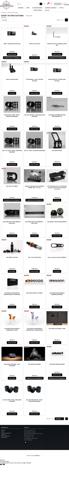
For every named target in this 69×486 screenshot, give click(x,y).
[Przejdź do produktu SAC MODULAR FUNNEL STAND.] (57, 318)
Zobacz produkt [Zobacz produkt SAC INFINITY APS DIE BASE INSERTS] (57, 235)
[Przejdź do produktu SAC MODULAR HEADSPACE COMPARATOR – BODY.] (12, 318)
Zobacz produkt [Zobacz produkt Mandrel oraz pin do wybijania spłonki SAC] (57, 54)
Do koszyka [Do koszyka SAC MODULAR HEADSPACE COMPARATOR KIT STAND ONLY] (12, 307)
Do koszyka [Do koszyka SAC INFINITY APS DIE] (12, 271)
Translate (65, 4)
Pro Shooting (3, 12)
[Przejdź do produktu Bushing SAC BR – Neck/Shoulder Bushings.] (57, 68)
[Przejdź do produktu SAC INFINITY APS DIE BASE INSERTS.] (57, 211)
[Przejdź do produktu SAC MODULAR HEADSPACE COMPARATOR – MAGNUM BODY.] (34, 318)
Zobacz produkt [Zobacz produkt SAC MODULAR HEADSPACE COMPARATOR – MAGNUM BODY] (34, 342)
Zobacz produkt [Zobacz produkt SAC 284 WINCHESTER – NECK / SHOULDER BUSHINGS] (34, 413)
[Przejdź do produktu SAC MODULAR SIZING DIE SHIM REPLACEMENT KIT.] (57, 104)
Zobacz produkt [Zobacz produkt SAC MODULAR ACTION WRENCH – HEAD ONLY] (12, 235)
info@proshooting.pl (31, 432)
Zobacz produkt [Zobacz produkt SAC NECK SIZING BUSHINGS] (57, 375)
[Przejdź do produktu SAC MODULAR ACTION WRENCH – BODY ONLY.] (34, 211)
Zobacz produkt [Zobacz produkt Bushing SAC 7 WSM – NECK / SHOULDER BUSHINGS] (12, 129)
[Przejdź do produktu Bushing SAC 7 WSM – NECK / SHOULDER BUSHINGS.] (12, 104)
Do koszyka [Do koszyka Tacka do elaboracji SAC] (12, 93)
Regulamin (3, 434)
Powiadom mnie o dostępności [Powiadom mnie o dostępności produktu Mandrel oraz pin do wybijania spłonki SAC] (57, 57)
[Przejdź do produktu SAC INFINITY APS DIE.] (12, 247)
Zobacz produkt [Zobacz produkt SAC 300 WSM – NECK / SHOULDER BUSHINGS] (12, 413)
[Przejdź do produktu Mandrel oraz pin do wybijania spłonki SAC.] (57, 33)
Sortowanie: (3, 17)
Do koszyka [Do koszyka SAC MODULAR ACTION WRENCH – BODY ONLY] (34, 235)
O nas (2, 431)
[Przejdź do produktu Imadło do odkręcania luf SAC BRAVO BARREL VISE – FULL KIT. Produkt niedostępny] (34, 175)
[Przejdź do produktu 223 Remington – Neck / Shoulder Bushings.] (34, 68)
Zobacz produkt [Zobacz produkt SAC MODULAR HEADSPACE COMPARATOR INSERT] (57, 307)
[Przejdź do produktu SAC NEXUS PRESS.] (57, 140)
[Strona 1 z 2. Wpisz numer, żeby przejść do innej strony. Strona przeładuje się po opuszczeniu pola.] (61, 20)
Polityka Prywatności (6, 433)
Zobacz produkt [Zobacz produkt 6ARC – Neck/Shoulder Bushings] (12, 54)
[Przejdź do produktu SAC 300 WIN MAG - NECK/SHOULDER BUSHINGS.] (34, 104)
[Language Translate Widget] (60, 3)
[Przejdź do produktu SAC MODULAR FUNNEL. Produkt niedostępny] (34, 353)
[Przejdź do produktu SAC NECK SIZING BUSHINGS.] (57, 353)
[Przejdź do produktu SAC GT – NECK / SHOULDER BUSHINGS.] (34, 140)
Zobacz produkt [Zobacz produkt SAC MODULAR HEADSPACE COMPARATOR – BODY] (12, 342)
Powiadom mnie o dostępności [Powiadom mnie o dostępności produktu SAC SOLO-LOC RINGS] (12, 200)
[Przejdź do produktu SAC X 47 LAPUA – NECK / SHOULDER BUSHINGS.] (12, 140)
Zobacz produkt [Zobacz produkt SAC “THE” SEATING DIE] (34, 271)
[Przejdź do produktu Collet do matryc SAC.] (34, 33)
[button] (41, 4)
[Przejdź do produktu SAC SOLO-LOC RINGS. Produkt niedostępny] (12, 175)
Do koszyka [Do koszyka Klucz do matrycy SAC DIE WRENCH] (57, 271)
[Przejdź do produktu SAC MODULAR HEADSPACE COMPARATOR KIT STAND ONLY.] (12, 282)
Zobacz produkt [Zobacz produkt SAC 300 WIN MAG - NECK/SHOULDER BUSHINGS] (34, 129)
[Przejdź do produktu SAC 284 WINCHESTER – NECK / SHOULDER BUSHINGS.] (34, 389)
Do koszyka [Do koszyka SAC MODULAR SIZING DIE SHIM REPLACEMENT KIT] (57, 129)
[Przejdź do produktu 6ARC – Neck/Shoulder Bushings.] (12, 33)
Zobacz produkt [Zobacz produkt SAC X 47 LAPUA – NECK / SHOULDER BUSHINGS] (12, 164)
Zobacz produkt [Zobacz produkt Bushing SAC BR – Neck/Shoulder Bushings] (57, 93)
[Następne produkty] (59, 418)
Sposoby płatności (5, 436)
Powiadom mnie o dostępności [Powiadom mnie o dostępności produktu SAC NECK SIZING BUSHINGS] (57, 378)
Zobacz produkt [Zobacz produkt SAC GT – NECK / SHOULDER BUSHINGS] (34, 164)
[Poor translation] (3, 465)
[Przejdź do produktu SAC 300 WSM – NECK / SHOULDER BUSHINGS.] (12, 389)
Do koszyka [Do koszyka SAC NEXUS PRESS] (57, 164)
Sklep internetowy (33, 455)
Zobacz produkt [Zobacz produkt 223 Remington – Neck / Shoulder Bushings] (34, 93)
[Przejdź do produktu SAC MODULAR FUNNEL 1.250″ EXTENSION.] (12, 353)
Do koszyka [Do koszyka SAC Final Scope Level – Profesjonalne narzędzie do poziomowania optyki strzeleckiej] (57, 200)
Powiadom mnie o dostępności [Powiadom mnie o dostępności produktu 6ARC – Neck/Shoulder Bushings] (12, 57)
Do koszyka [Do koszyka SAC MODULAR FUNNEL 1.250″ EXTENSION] (12, 378)
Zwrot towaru (4, 437)
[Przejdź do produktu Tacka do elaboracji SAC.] (12, 68)
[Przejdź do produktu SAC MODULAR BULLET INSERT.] (34, 282)
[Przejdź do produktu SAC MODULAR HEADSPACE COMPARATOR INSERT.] (57, 282)
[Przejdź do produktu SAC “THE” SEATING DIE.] (34, 247)
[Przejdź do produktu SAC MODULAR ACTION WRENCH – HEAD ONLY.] (12, 211)
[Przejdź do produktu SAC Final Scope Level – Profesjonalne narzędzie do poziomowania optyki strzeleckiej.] (57, 175)
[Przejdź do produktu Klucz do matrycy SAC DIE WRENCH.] (57, 247)
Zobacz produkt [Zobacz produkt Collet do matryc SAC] (34, 57)
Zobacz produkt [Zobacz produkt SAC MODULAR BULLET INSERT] (34, 307)
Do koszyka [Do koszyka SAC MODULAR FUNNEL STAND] (57, 342)
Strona (58, 19)
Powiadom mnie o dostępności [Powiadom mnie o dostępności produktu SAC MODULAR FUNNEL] (34, 378)
